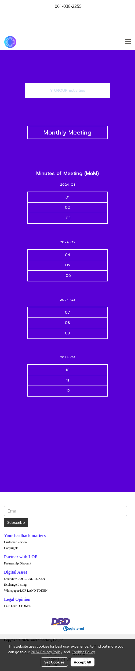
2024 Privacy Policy (46, 651)
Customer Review (15, 542)
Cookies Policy (83, 651)
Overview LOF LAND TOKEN (24, 579)
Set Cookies (54, 661)
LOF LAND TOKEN (17, 606)
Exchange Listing (15, 585)
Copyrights (11, 548)
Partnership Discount (17, 563)
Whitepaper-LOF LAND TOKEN (26, 590)
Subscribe (16, 522)
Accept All (82, 661)
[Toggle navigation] (128, 42)
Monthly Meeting (67, 132)
